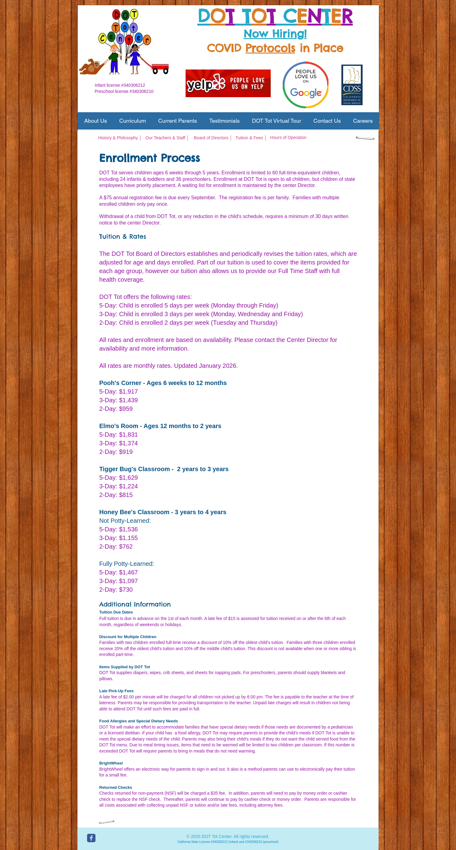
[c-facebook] (91, 838)
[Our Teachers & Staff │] (167, 138)
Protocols (270, 48)
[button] (95, 120)
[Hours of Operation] (288, 138)
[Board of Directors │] (213, 138)
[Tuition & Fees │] (251, 138)
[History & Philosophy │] (120, 138)
